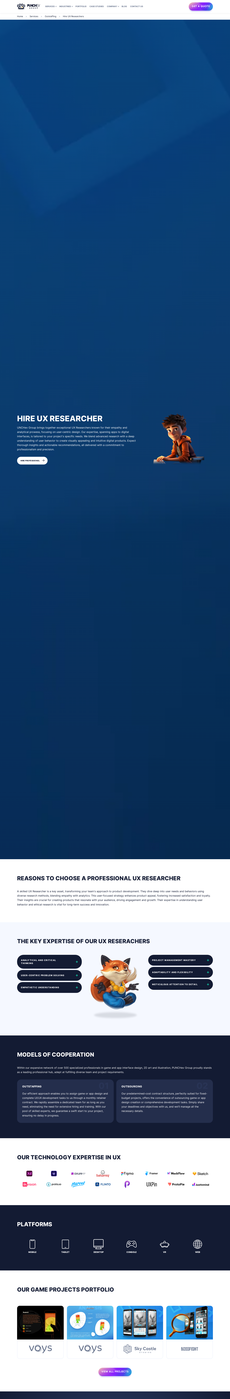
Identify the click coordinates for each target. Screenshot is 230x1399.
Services (50, 6)
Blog (124, 6)
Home (20, 16)
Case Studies (97, 6)
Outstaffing (50, 16)
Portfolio (80, 6)
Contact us (136, 6)
